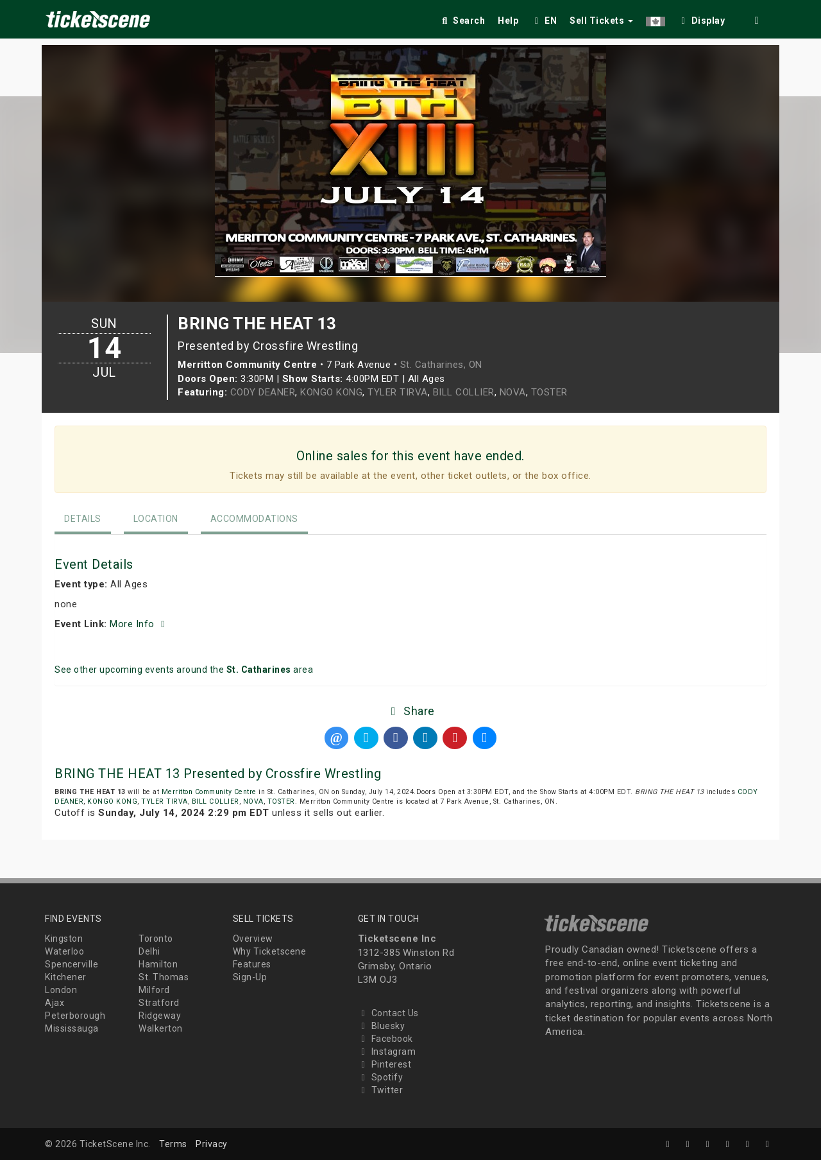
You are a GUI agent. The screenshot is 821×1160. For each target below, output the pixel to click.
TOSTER (549, 392)
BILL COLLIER (464, 392)
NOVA (513, 392)
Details (82, 519)
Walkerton (161, 1028)
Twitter (380, 1090)
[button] (655, 18)
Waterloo (64, 951)
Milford (154, 990)
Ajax (54, 1003)
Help (508, 20)
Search (462, 20)
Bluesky (381, 1026)
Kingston (64, 938)
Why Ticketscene (270, 951)
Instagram (387, 1051)
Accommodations (254, 519)
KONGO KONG (331, 392)
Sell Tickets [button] (601, 20)
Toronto (156, 938)
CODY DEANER (263, 392)
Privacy (212, 1144)
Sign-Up (250, 977)
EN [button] (544, 20)
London (61, 990)
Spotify (380, 1077)
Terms (173, 1144)
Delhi (149, 951)
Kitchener (66, 977)
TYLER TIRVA (398, 392)
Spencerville (71, 964)
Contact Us (388, 1013)
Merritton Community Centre (209, 792)
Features (252, 964)
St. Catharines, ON (441, 364)
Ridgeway (160, 1015)
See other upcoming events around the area (184, 669)
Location (155, 519)
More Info (139, 624)
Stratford (159, 1003)
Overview (253, 938)
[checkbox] (702, 18)
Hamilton (158, 964)
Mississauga (72, 1028)
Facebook (385, 1039)
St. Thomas (164, 977)
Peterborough (75, 1015)
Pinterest (385, 1064)
